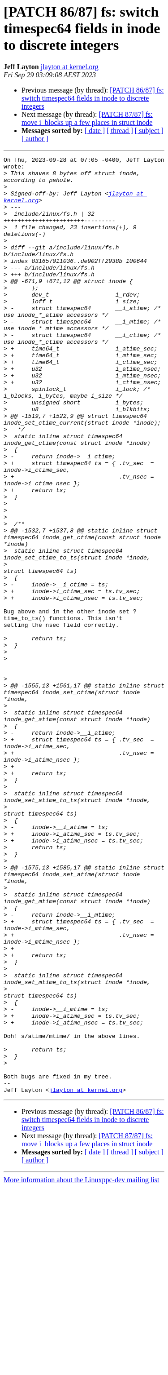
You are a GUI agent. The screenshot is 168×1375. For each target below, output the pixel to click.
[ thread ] (120, 130)
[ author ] (35, 138)
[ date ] (95, 130)
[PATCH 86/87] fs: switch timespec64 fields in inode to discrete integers (93, 98)
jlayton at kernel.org (70, 67)
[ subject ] (149, 130)
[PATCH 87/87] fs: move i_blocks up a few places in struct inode (87, 118)
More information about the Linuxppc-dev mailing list (81, 1367)
